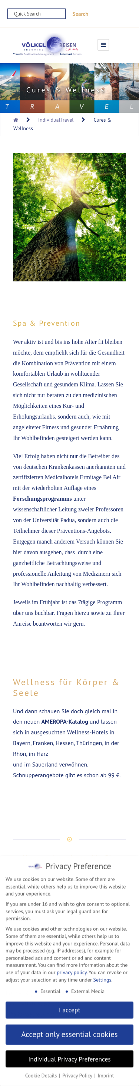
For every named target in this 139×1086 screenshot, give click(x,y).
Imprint (105, 1072)
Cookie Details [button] (41, 1072)
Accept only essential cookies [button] (69, 1031)
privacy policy (71, 969)
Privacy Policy (77, 1072)
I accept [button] (69, 1007)
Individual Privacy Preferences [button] (69, 1056)
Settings (102, 976)
